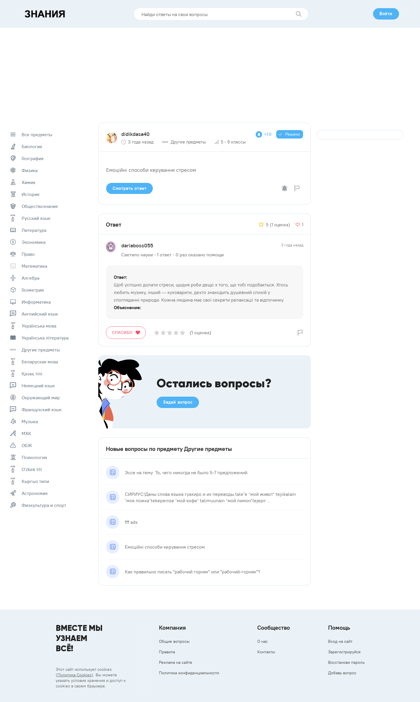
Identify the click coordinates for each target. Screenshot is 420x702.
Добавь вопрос (342, 672)
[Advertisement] (210, 71)
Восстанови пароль (346, 662)
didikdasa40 (135, 134)
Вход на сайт (340, 641)
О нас (262, 641)
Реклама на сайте (175, 662)
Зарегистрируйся (344, 651)
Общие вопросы (174, 641)
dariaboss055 (137, 245)
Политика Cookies (74, 675)
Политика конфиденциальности (189, 672)
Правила (167, 651)
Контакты (266, 651)
